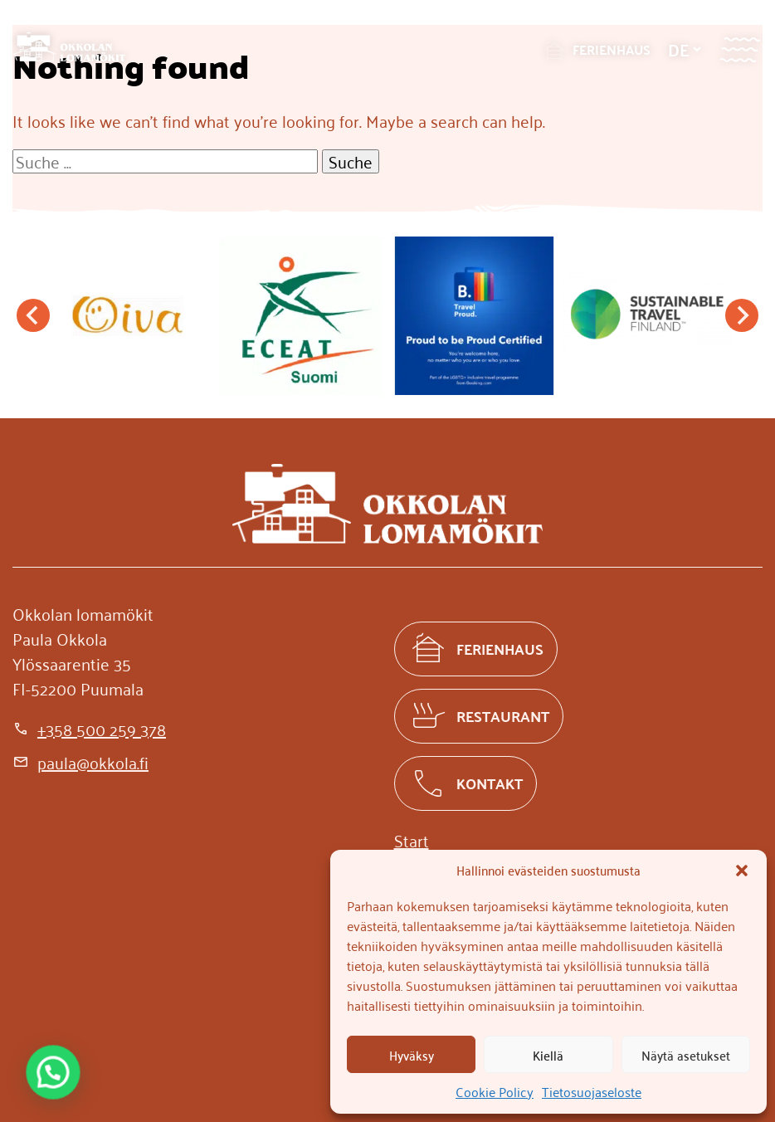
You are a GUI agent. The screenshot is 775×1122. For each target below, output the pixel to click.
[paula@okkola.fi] (80, 761)
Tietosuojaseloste (591, 1091)
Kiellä (548, 1054)
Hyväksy (411, 1054)
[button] (742, 870)
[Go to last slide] (33, 315)
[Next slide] (741, 315)
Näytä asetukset (685, 1054)
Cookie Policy (495, 1091)
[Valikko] (740, 49)
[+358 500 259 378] (89, 728)
